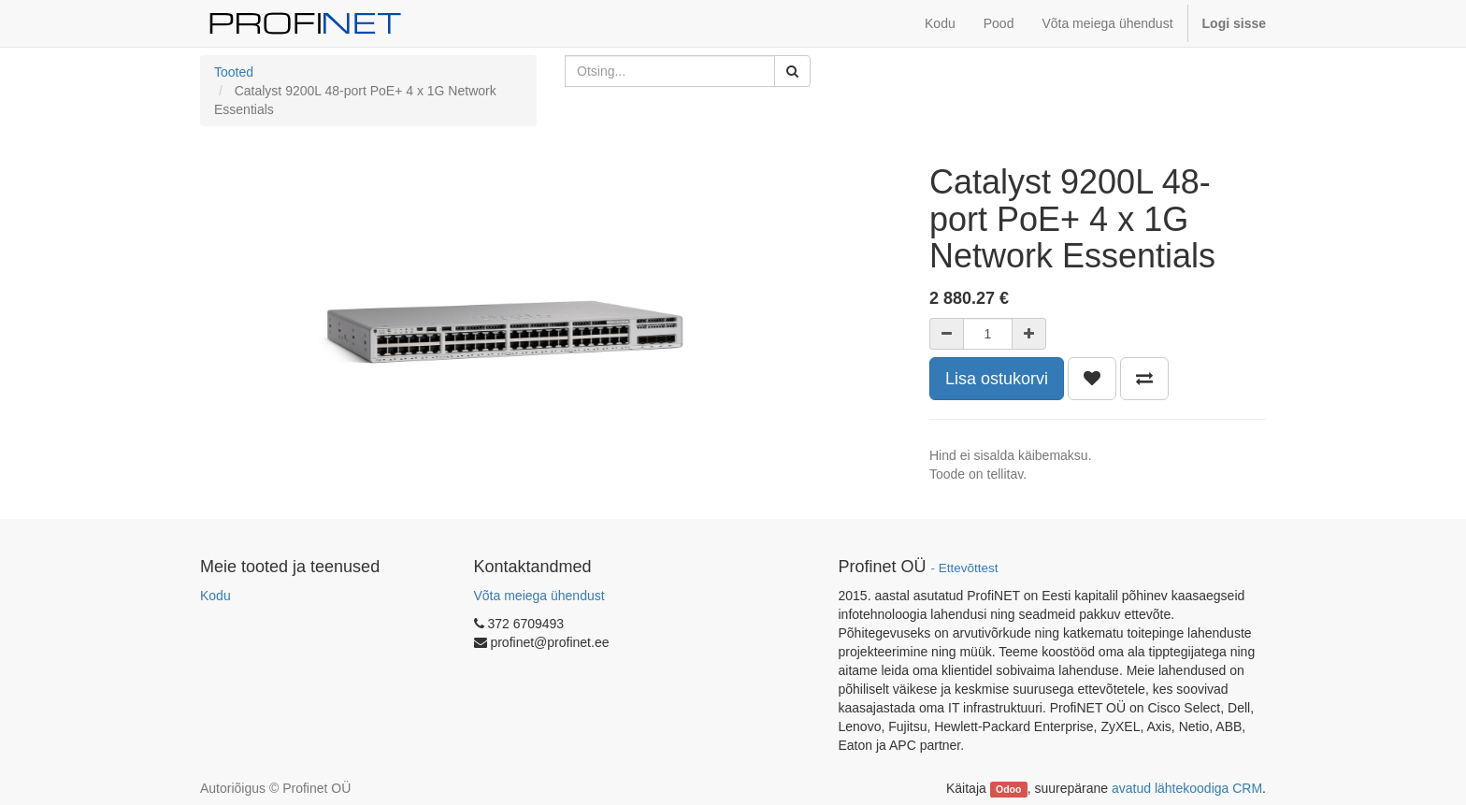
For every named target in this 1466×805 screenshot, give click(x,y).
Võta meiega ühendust (539, 595)
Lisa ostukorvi (996, 378)
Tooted (233, 72)
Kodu (215, 595)
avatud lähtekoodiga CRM (1187, 788)
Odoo (1008, 789)
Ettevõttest (969, 568)
